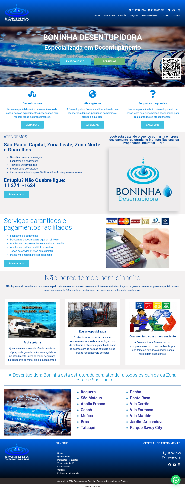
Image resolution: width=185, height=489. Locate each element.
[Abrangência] (92, 94)
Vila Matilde (140, 415)
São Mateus (91, 398)
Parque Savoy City (146, 427)
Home (97, 15)
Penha (135, 392)
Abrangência (92, 103)
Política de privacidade (68, 473)
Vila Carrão (139, 404)
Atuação (122, 15)
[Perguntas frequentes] (153, 94)
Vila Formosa (141, 410)
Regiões (134, 15)
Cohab (86, 410)
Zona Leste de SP (65, 463)
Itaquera (88, 392)
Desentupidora (32, 103)
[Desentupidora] (32, 94)
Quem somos (109, 15)
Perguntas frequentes (152, 103)
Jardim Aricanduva (146, 421)
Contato (176, 15)
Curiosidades (63, 466)
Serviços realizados (150, 15)
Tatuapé (88, 427)
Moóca (87, 415)
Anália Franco (93, 404)
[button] (123, 15)
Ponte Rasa (140, 398)
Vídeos (166, 15)
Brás (85, 421)
